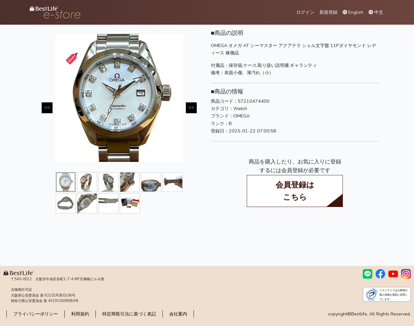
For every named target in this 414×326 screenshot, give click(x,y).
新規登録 (328, 12)
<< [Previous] (47, 107)
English (353, 12)
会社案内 (178, 314)
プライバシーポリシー (35, 314)
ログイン (305, 12)
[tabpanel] (119, 98)
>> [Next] (191, 107)
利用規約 (80, 314)
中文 (375, 12)
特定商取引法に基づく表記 (129, 314)
